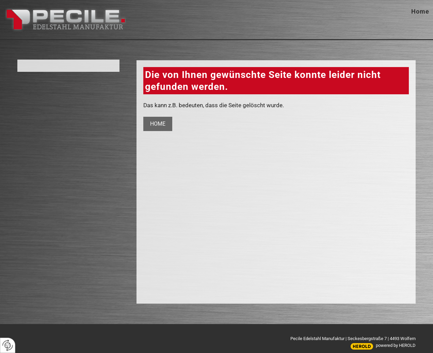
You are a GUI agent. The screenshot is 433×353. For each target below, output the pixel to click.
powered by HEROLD (396, 345)
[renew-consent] (7, 345)
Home (420, 11)
